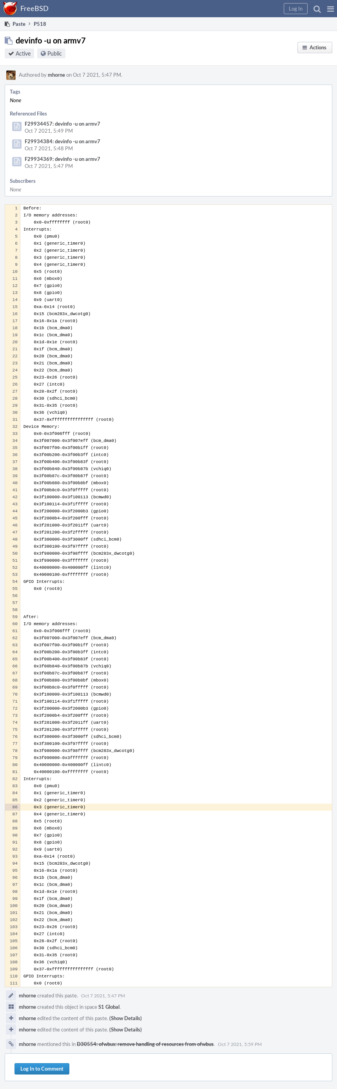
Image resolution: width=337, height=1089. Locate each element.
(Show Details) (125, 1018)
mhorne (56, 74)
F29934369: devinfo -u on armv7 (62, 158)
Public (54, 53)
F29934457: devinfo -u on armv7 (62, 123)
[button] (330, 8)
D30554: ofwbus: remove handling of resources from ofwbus (145, 1044)
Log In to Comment (41, 1068)
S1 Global (109, 1006)
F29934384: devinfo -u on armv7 (62, 141)
